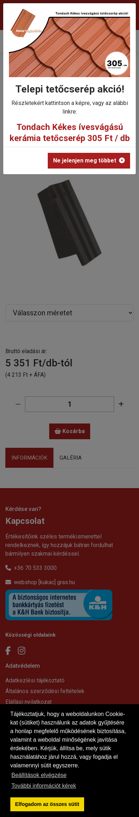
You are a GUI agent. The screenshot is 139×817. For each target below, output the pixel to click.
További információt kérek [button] (43, 786)
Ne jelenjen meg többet (89, 160)
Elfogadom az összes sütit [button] (47, 804)
